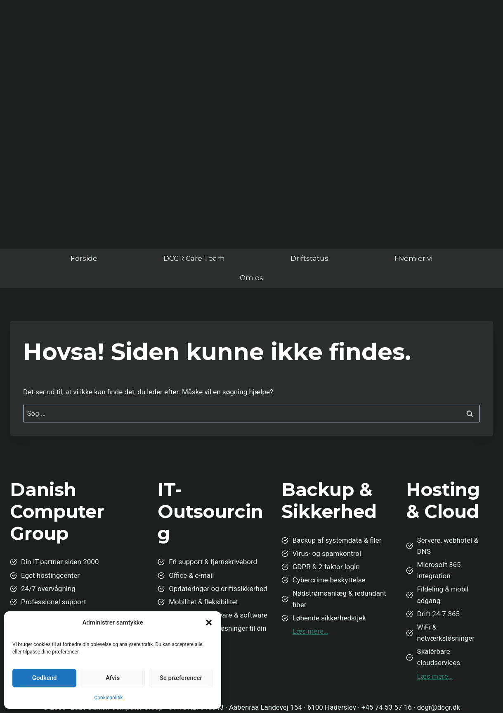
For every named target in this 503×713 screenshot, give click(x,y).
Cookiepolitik (108, 698)
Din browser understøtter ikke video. (251, 117)
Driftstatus (309, 258)
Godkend (44, 678)
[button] (209, 622)
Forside (84, 258)
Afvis (113, 678)
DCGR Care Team (194, 258)
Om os (251, 278)
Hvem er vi (413, 258)
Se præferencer (181, 678)
